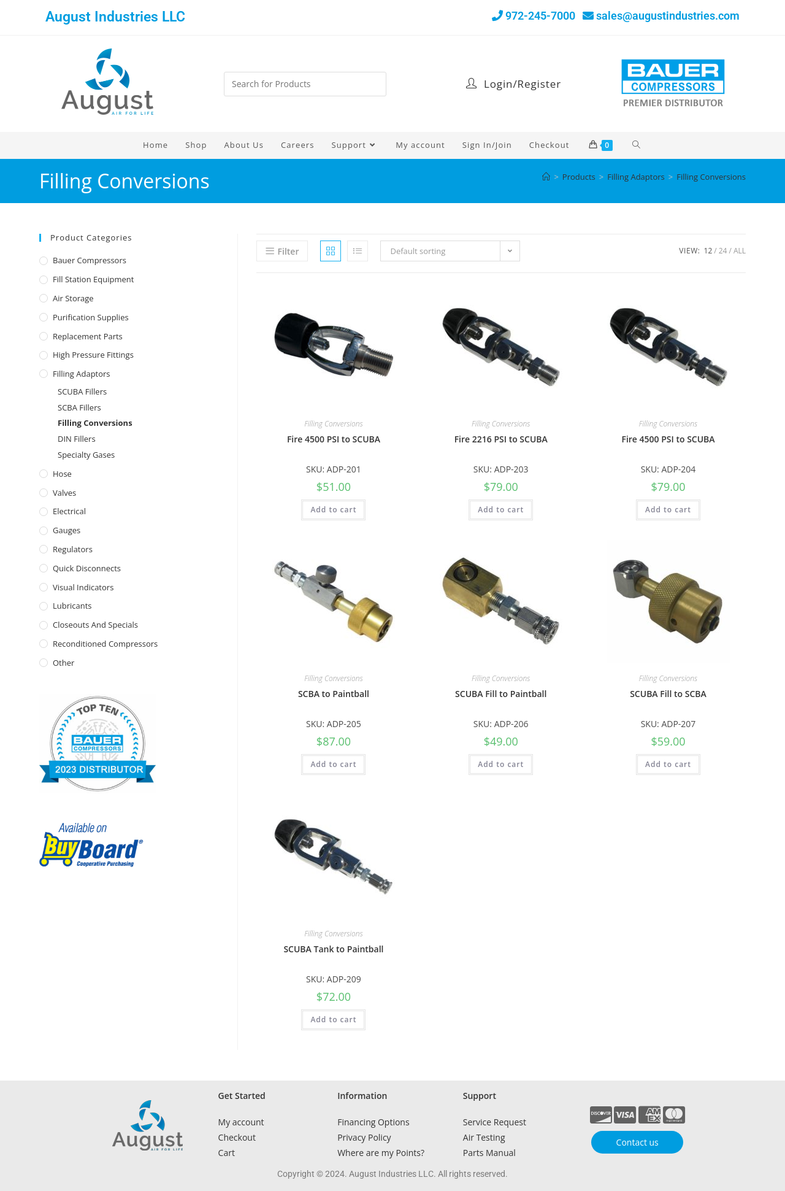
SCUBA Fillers (82, 391)
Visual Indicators (83, 587)
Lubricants (72, 605)
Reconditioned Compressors (105, 643)
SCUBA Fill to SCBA (668, 694)
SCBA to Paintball (333, 694)
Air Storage (73, 298)
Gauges (66, 530)
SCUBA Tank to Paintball (333, 949)
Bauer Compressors (89, 260)
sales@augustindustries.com (668, 15)
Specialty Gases (86, 454)
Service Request (494, 1122)
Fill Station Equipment (93, 279)
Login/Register (513, 84)
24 (723, 250)
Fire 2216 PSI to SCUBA (501, 439)
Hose (62, 473)
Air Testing (484, 1137)
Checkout (237, 1137)
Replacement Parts (88, 336)
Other (63, 662)
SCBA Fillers (79, 407)
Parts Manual (489, 1152)
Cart (226, 1152)
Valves (64, 492)
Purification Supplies (91, 317)
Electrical (69, 511)
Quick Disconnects (87, 568)
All (739, 250)
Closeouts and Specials (95, 624)
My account (241, 1122)
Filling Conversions (711, 176)
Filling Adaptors (81, 373)
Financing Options (373, 1122)
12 (708, 250)
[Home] (546, 176)
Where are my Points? (380, 1152)
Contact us (637, 1142)
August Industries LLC (115, 17)
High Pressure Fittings (93, 354)
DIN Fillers (77, 438)
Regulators (73, 549)
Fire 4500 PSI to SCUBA (333, 439)
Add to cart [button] (333, 509)
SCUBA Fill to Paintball (500, 694)
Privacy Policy (364, 1137)
